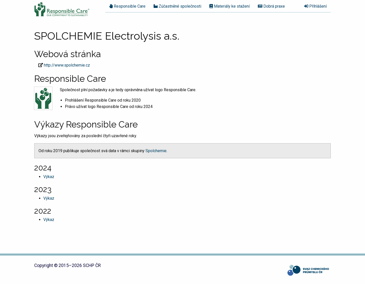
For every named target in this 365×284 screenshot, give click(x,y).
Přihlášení (315, 6)
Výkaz (48, 176)
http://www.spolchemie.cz (67, 65)
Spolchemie (156, 150)
